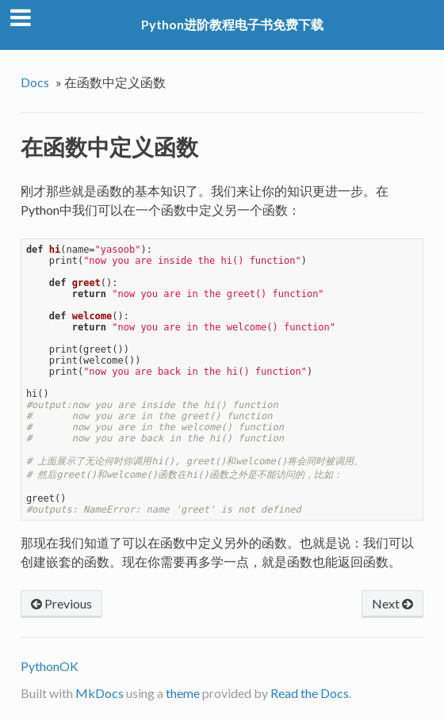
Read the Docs (309, 692)
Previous (61, 603)
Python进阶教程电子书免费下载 (232, 24)
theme (183, 692)
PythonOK (49, 665)
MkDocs (99, 692)
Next (392, 603)
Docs (35, 82)
